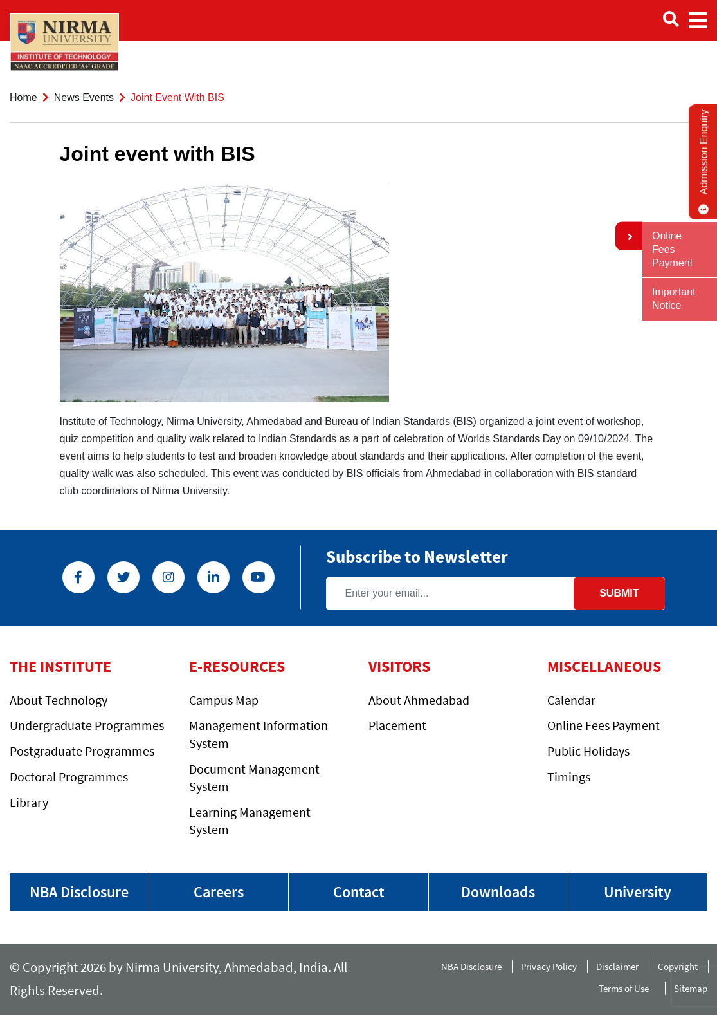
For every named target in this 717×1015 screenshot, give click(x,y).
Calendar (571, 700)
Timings (568, 776)
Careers (219, 892)
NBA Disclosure (79, 892)
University (637, 892)
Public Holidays (588, 751)
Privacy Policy (549, 966)
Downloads (498, 892)
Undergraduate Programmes (87, 725)
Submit (619, 593)
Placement (397, 725)
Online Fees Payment (603, 725)
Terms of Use (627, 988)
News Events (84, 97)
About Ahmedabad (418, 700)
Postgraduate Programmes (82, 751)
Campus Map (224, 700)
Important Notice (674, 298)
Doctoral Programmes (69, 776)
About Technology (58, 700)
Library (29, 802)
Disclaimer (617, 966)
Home (23, 97)
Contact (359, 892)
